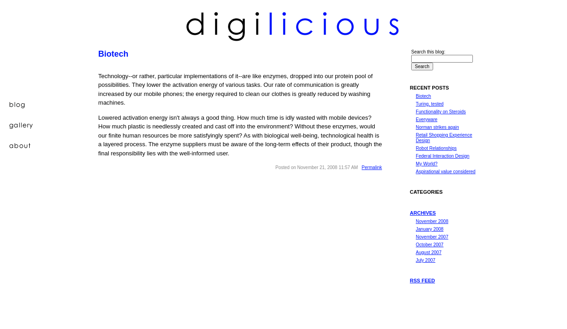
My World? (427, 163)
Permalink (372, 167)
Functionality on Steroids (441, 111)
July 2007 (425, 260)
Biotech (423, 96)
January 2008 (430, 229)
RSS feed (422, 280)
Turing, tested (430, 103)
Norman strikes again (437, 127)
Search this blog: (428, 51)
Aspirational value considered (446, 171)
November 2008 (432, 221)
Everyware (426, 119)
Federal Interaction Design (442, 156)
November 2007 (432, 236)
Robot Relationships (436, 148)
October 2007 (430, 244)
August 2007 (428, 252)
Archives (423, 213)
